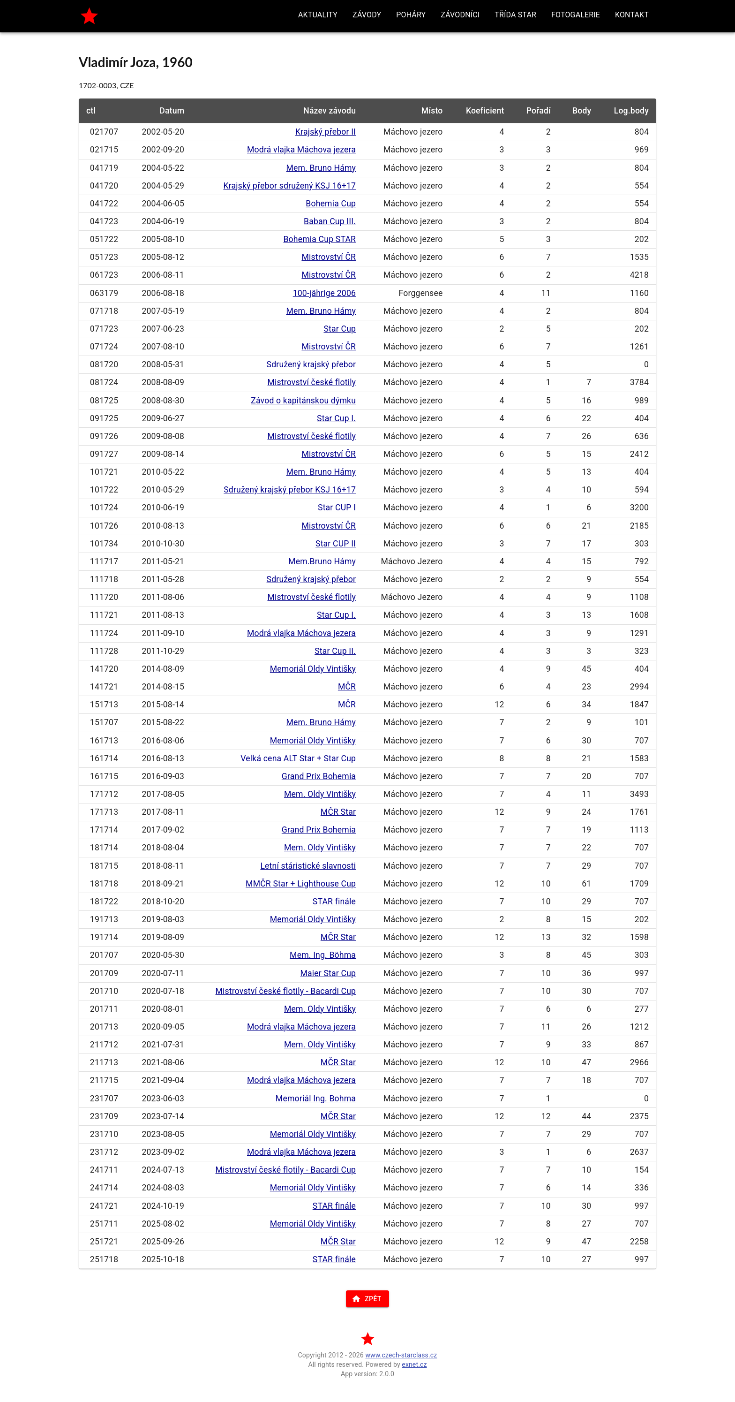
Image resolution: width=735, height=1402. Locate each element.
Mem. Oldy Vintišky (320, 794)
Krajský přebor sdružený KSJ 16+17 (289, 185)
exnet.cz (414, 1364)
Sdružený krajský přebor (311, 364)
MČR (347, 686)
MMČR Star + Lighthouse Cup (301, 883)
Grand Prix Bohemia (319, 776)
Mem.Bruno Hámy (322, 561)
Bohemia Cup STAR (319, 239)
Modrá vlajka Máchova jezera (301, 149)
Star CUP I (337, 507)
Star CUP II (335, 543)
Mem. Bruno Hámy (321, 168)
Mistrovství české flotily (312, 382)
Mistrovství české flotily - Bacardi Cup (286, 991)
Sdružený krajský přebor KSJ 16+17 (290, 489)
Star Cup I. (336, 418)
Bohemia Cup (331, 203)
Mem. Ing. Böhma (323, 955)
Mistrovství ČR (328, 257)
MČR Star (338, 812)
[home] (89, 16)
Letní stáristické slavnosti (308, 866)
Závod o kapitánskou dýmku (303, 400)
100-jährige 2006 (324, 293)
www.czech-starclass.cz (401, 1355)
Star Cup (339, 328)
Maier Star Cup (328, 973)
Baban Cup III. (330, 221)
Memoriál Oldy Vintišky (313, 669)
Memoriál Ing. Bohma (316, 1098)
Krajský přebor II (325, 131)
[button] (318, 15)
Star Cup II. (335, 651)
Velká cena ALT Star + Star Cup (298, 758)
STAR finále (334, 901)
